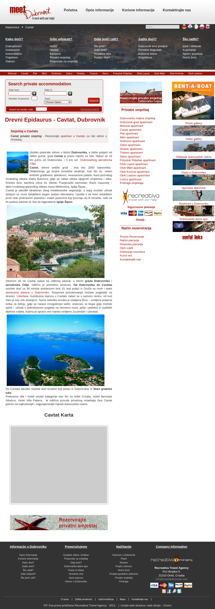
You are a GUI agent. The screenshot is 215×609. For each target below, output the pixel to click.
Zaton (69, 73)
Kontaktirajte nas (130, 259)
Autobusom (12, 49)
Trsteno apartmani (131, 152)
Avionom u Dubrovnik (123, 555)
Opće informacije (28, 555)
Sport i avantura (193, 53)
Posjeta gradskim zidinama (123, 574)
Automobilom (13, 53)
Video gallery (194, 139)
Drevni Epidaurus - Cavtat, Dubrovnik (55, 119)
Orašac (81, 73)
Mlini (44, 73)
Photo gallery (193, 123)
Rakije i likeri (102, 57)
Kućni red (126, 255)
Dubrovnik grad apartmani (136, 122)
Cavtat (24, 73)
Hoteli (53, 46)
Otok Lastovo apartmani (135, 175)
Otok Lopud (143, 73)
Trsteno (93, 73)
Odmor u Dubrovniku (76, 581)
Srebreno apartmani (132, 141)
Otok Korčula (177, 73)
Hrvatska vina (102, 53)
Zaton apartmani (130, 145)
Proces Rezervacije (132, 236)
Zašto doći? (28, 566)
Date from (14, 90)
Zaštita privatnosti (83, 599)
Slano (105, 73)
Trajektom (11, 57)
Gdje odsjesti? (28, 574)
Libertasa (22, 296)
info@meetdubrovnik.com (171, 579)
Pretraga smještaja (131, 183)
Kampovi (55, 53)
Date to (48, 90)
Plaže (124, 558)
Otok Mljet (159, 73)
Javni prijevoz (76, 577)
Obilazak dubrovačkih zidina (193, 157)
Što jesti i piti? (28, 577)
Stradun (124, 562)
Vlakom (10, 61)
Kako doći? (28, 562)
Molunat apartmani (131, 125)
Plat (35, 73)
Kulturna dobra (147, 53)
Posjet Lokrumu (124, 566)
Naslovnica (12, 27)
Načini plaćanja (129, 240)
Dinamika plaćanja (131, 244)
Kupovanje (189, 49)
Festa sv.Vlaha (76, 570)
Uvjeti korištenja (106, 599)
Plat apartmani (129, 133)
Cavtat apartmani (130, 129)
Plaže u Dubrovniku (194, 172)
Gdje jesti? (100, 49)
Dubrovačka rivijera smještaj (137, 118)
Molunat (12, 73)
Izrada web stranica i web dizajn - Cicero (146, 605)
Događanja (145, 57)
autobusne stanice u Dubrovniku (27, 292)
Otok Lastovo (195, 73)
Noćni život (190, 57)
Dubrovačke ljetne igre (194, 219)
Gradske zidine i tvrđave (76, 555)
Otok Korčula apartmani (135, 171)
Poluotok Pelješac (122, 73)
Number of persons (19, 98)
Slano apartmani (130, 156)
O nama (65, 599)
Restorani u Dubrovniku (193, 203)
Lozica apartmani (130, 179)
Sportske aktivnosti (193, 188)
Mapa (122, 599)
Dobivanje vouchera (132, 251)
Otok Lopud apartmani (134, 164)
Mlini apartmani (129, 137)
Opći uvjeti (126, 248)
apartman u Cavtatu (73, 136)
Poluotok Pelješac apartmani (138, 160)
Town (47, 98)
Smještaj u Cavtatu (24, 131)
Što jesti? (100, 46)
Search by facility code (21, 109)
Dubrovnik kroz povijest (152, 46)
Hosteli (54, 49)
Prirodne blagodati (149, 49)
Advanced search (90, 109)
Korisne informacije (28, 558)
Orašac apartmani (131, 149)
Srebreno (56, 73)
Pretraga (123, 581)
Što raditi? (28, 570)
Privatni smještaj (60, 57)
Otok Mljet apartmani (133, 167)
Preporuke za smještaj (64, 61)
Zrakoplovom (13, 46)
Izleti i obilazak (192, 46)
